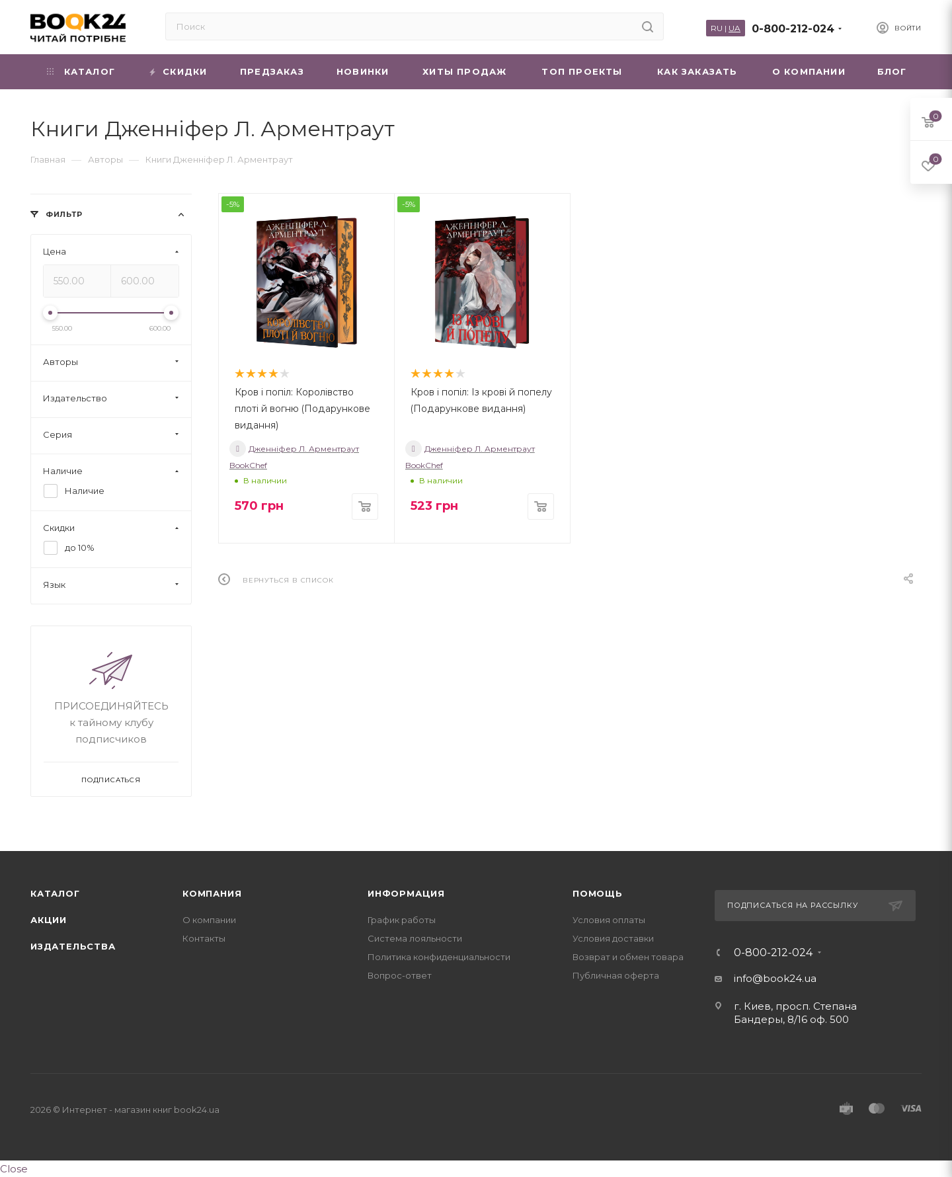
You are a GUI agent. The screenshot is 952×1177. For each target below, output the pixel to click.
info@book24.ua (775, 978)
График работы (402, 919)
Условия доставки (613, 938)
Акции (48, 919)
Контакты (203, 938)
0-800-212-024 (793, 28)
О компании (209, 919)
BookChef (248, 465)
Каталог (55, 893)
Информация (406, 893)
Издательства (73, 946)
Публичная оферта (616, 975)
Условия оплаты (609, 919)
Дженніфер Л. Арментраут (294, 449)
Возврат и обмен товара (628, 957)
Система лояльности (415, 938)
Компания (211, 893)
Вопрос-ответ (400, 975)
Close (14, 1168)
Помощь (598, 893)
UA (734, 28)
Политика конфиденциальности (439, 957)
